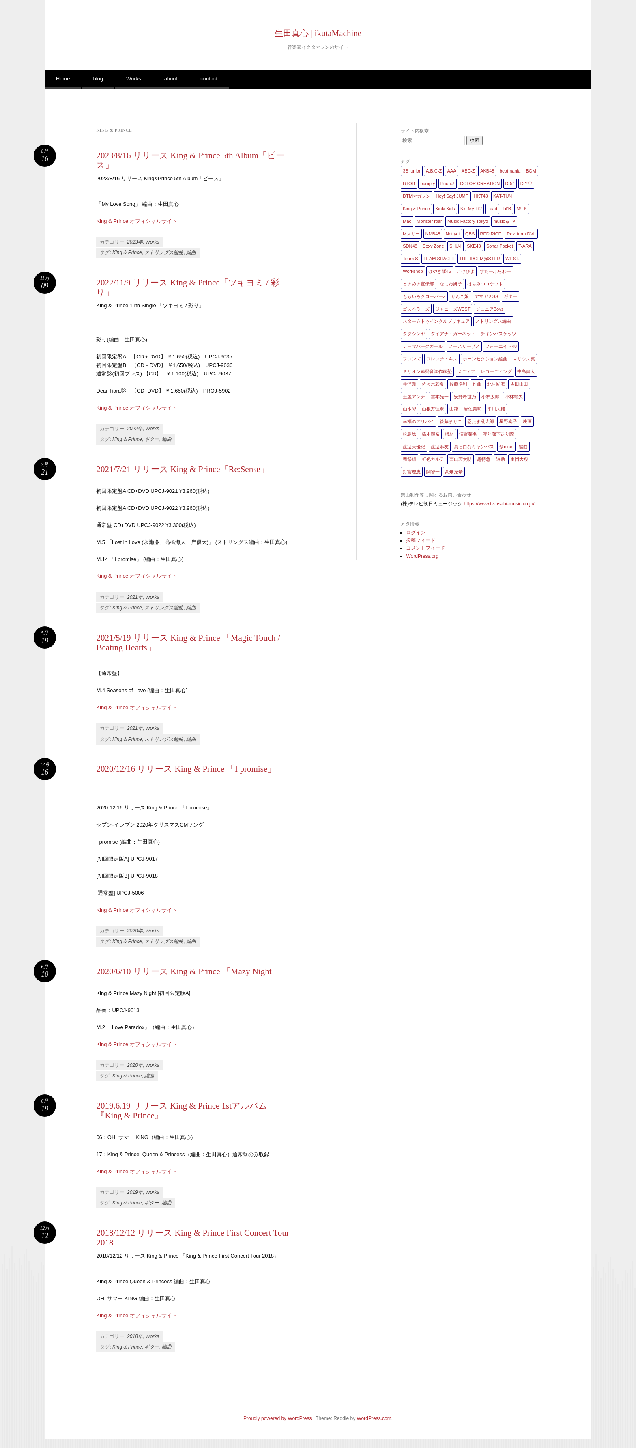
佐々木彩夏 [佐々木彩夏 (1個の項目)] (433, 384)
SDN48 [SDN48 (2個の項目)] (410, 246)
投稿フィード (420, 540)
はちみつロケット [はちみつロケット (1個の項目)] (485, 283)
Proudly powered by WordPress (277, 1418)
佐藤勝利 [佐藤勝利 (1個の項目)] (458, 384)
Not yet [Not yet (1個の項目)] (453, 233)
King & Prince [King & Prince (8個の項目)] (416, 208)
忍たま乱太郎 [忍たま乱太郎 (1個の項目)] (480, 421)
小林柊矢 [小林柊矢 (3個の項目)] (514, 396)
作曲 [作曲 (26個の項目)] (477, 384)
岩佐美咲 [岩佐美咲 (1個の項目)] (472, 408)
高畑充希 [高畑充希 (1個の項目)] (454, 471)
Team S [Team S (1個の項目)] (410, 258)
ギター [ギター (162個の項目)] (510, 296)
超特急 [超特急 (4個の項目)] (483, 459)
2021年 (135, 597)
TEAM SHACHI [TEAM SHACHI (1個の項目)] (438, 258)
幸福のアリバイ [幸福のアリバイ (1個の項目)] (418, 421)
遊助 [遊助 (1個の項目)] (500, 459)
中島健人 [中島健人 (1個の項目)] (526, 371)
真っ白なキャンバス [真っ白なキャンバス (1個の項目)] (474, 446)
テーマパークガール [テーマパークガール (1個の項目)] (423, 346)
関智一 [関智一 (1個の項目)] (433, 471)
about (171, 79)
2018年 (135, 1336)
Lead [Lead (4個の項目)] (492, 208)
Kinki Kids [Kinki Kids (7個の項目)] (445, 208)
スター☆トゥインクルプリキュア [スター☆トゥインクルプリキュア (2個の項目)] (436, 321)
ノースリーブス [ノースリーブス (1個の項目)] (464, 346)
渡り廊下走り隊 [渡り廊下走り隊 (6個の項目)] (498, 434)
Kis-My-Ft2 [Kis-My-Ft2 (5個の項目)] (471, 208)
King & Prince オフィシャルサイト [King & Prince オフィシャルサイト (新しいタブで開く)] (136, 1171)
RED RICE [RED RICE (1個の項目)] (491, 233)
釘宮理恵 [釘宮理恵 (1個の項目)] (412, 471)
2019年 (135, 1192)
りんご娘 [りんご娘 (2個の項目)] (460, 296)
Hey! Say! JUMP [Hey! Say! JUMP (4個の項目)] (452, 196)
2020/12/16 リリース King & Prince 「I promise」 (186, 769)
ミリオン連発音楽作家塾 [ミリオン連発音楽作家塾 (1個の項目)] (427, 371)
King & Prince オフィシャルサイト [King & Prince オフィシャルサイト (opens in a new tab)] (136, 1315)
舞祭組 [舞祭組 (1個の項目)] (409, 459)
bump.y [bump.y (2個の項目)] (427, 183)
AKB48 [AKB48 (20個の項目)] (487, 170)
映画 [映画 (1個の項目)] (527, 421)
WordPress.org (422, 556)
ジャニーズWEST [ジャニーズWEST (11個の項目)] (453, 308)
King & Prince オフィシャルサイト (136, 221)
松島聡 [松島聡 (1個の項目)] (409, 434)
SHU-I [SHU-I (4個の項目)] (455, 246)
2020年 (135, 931)
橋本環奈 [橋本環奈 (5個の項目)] (431, 434)
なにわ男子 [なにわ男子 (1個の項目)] (451, 283)
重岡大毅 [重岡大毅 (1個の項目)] (519, 459)
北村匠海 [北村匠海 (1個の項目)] (496, 384)
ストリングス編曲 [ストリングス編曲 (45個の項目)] (493, 321)
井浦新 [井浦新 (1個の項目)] (409, 384)
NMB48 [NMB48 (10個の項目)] (432, 233)
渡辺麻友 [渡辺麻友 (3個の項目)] (440, 446)
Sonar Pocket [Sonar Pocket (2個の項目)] (499, 246)
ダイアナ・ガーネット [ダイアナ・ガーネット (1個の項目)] (453, 333)
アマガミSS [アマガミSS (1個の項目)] (486, 296)
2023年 (135, 242)
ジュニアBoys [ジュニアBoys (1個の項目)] (489, 308)
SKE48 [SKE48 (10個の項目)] (474, 246)
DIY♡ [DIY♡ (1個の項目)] (526, 183)
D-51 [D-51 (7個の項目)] (510, 183)
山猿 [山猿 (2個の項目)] (453, 408)
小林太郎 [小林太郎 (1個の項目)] (490, 396)
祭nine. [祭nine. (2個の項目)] (506, 446)
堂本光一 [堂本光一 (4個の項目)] (440, 396)
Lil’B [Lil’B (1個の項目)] (507, 208)
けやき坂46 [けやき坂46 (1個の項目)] (439, 271)
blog (98, 79)
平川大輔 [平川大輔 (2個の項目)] (496, 408)
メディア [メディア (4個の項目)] (466, 371)
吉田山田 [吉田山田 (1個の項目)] (519, 384)
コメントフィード (425, 548)
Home (63, 79)
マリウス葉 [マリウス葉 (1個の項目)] (524, 358)
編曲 (191, 252)
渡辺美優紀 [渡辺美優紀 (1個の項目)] (414, 446)
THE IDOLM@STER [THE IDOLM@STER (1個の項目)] (479, 258)
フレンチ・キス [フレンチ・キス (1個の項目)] (442, 358)
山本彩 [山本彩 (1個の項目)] (409, 408)
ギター (151, 439)
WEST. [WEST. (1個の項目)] (512, 258)
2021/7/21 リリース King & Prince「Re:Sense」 (182, 469)
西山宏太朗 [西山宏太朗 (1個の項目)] (460, 459)
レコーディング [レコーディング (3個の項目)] (496, 371)
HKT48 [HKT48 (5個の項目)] (481, 196)
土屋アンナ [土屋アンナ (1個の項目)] (414, 396)
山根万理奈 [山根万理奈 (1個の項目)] (433, 408)
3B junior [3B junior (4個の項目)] (411, 170)
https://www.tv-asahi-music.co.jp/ (499, 504)
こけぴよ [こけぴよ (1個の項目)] (466, 271)
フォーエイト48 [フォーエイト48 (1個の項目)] (501, 346)
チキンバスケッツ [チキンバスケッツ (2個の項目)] (498, 333)
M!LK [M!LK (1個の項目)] (521, 208)
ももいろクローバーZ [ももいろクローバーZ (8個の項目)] (424, 296)
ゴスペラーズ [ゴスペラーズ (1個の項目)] (416, 308)
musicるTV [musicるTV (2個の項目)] (504, 221)
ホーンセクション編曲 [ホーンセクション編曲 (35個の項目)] (485, 358)
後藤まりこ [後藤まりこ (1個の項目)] (451, 421)
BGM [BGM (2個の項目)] (531, 170)
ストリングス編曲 (163, 252)
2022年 (135, 429)
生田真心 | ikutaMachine (318, 33)
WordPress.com (374, 1418)
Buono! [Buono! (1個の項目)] (447, 183)
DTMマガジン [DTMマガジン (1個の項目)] (416, 196)
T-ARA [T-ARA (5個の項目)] (524, 246)
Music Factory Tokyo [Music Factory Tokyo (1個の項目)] (467, 221)
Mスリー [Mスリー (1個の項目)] (411, 233)
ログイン (415, 532)
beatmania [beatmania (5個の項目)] (510, 170)
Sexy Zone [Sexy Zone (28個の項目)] (433, 246)
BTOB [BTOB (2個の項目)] (409, 183)
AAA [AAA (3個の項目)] (451, 170)
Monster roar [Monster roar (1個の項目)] (429, 221)
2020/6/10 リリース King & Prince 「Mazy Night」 (188, 971)
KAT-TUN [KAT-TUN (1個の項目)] (502, 196)
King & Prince (127, 252)
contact (208, 79)
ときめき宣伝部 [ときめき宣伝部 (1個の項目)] (418, 283)
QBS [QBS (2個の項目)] (470, 233)
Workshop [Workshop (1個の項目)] (413, 271)
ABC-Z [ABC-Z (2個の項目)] (468, 170)
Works (133, 79)
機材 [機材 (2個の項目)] (449, 434)
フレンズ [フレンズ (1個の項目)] (412, 358)
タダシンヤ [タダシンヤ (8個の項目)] (414, 333)
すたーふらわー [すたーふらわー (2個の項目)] (495, 271)
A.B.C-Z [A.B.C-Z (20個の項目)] (434, 170)
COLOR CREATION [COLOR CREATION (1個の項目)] (480, 183)
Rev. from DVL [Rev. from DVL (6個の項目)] (521, 233)
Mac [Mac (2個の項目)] (407, 221)
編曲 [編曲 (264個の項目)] (523, 446)
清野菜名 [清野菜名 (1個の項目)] (468, 434)
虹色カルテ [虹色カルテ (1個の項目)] (433, 459)
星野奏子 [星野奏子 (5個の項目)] (508, 421)
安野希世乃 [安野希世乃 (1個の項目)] (465, 396)
